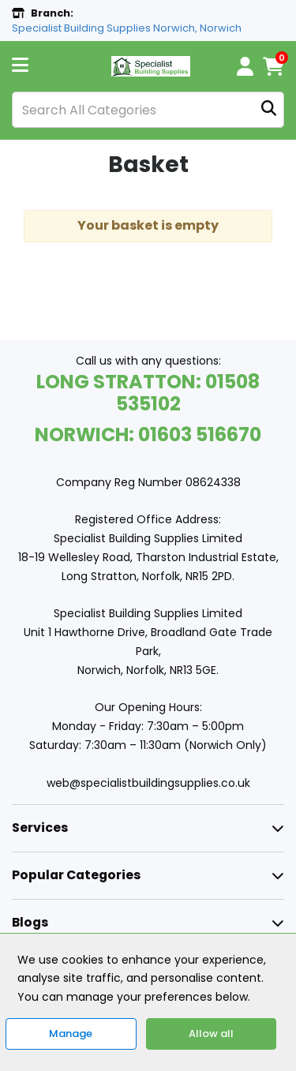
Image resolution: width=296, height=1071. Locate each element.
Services (40, 827)
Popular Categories (76, 875)
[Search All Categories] (148, 110)
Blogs (30, 922)
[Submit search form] (268, 110)
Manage (70, 1033)
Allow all (211, 1033)
